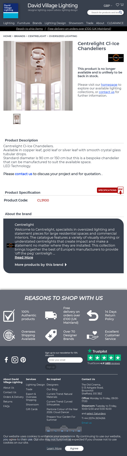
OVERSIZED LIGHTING (63, 36)
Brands (37, 23)
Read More (24, 257)
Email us (87, 422)
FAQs (6, 406)
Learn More (54, 448)
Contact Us (9, 392)
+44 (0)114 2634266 (94, 418)
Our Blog (52, 389)
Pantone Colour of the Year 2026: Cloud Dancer (62, 411)
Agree (74, 448)
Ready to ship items (29, 28)
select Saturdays (96, 413)
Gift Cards (32, 409)
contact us (106, 92)
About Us (8, 387)
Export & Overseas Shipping (31, 396)
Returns (7, 401)
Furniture (23, 23)
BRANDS (19, 36)
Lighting (9, 23)
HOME (7, 36)
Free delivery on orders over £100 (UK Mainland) (79, 28)
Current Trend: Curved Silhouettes (59, 403)
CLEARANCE (115, 23)
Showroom (76, 23)
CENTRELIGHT (37, 36)
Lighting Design (35, 384)
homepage (109, 85)
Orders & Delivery (13, 396)
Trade (29, 389)
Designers (52, 384)
